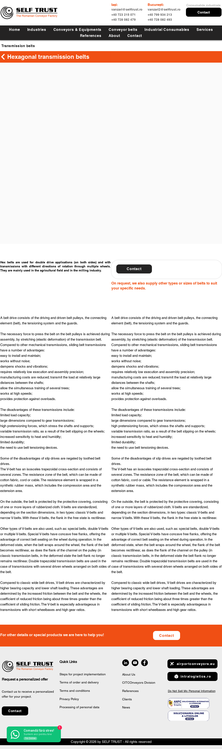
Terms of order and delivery (79, 682)
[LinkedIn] (125, 662)
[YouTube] (135, 662)
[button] (204, 12)
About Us (128, 674)
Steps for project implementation (83, 674)
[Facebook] (144, 662)
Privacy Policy (69, 699)
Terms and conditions (75, 690)
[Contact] (166, 635)
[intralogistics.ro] (192, 676)
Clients (127, 699)
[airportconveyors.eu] (192, 663)
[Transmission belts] (27, 45)
